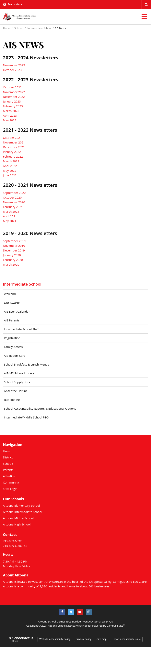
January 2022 (12, 152)
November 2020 (14, 202)
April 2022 (10, 166)
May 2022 (9, 170)
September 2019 (14, 241)
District (8, 457)
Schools (18, 28)
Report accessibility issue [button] (126, 639)
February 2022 (13, 156)
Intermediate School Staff (21, 329)
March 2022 (11, 161)
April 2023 (10, 115)
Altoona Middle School (18, 518)
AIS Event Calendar (17, 311)
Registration (12, 338)
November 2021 (14, 142)
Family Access (13, 347)
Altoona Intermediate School (22, 512)
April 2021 (10, 216)
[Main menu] (144, 16)
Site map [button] (102, 639)
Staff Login (10, 489)
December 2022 (14, 97)
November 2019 (14, 246)
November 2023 (14, 65)
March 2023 (11, 111)
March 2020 (11, 264)
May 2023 (9, 120)
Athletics (9, 476)
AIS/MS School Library (19, 373)
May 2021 (9, 221)
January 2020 (12, 255)
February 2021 (13, 207)
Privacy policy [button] (83, 639)
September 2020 (14, 193)
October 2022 (12, 87)
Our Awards (12, 303)
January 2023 (12, 101)
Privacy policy (83, 625)
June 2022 (10, 175)
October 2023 (12, 70)
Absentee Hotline (16, 391)
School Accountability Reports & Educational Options (40, 408)
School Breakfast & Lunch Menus (32, 365)
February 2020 (13, 260)
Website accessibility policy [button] (55, 639)
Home (6, 28)
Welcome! (10, 294)
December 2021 (14, 147)
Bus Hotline (12, 400)
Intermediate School (40, 28)
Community (11, 482)
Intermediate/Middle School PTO (26, 417)
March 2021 (11, 211)
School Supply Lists (17, 382)
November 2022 (14, 92)
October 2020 (12, 197)
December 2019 (14, 250)
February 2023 (13, 106)
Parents (8, 470)
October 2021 (12, 138)
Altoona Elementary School (21, 505)
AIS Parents (11, 320)
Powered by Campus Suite (108, 625)
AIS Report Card (15, 356)
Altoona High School (17, 524)
